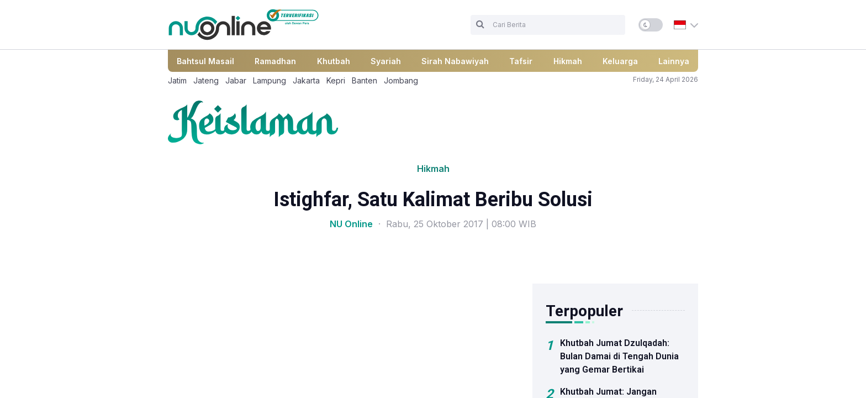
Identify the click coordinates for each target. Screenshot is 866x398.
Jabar (235, 80)
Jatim (177, 80)
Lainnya (673, 61)
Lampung (269, 80)
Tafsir (520, 61)
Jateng (206, 80)
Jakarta (306, 80)
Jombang (401, 80)
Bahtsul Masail (205, 61)
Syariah (386, 61)
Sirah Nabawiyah (455, 61)
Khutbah (333, 61)
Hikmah (567, 61)
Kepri (335, 80)
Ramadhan (275, 61)
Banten (364, 80)
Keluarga (620, 61)
